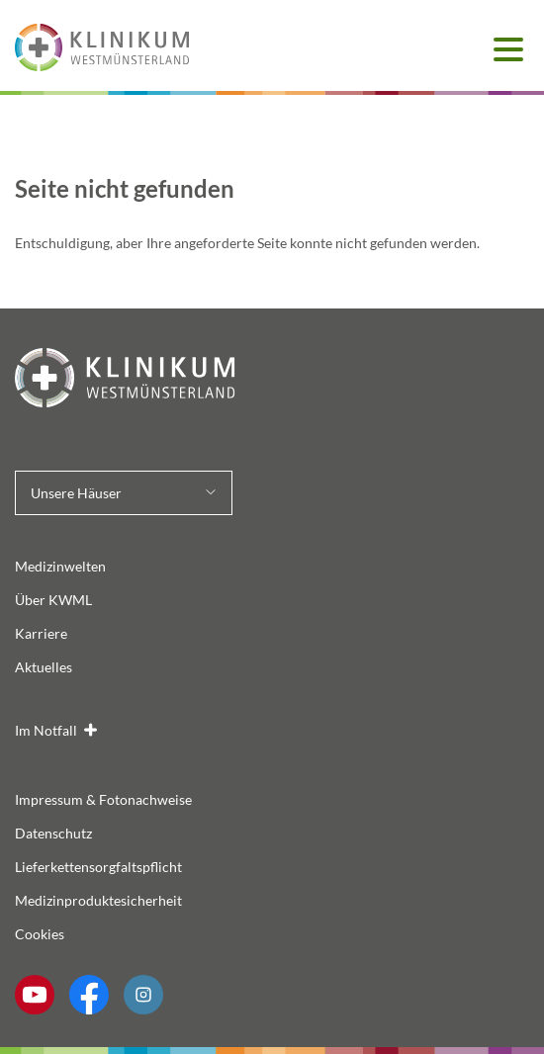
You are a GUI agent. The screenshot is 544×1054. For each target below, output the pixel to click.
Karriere (41, 633)
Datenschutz (53, 833)
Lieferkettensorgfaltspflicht (98, 866)
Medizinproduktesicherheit (98, 900)
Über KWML (53, 599)
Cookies (39, 933)
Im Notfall (46, 730)
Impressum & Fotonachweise (103, 799)
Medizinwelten (60, 566)
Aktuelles (43, 667)
